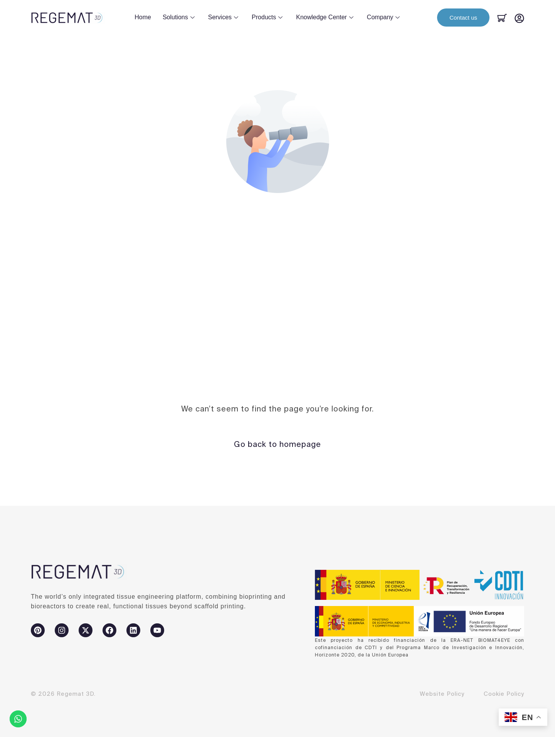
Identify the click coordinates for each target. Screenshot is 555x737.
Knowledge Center (325, 17)
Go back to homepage (277, 444)
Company (384, 17)
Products (268, 17)
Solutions (180, 17)
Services (224, 17)
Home (143, 17)
